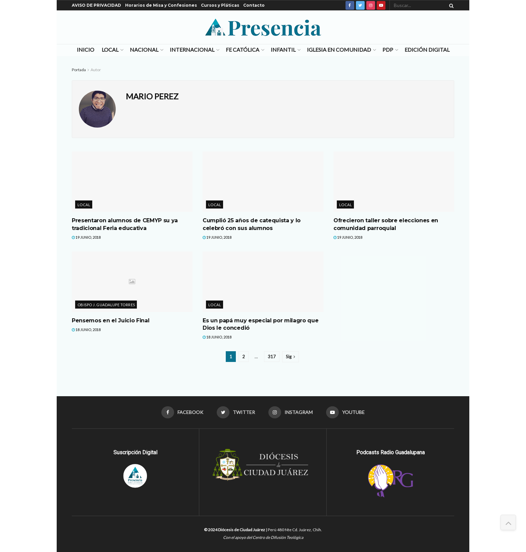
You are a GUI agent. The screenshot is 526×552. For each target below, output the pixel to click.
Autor (96, 69)
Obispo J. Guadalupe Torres (106, 305)
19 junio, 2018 (86, 237)
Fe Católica (242, 49)
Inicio (85, 49)
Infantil (283, 49)
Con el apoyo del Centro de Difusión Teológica (263, 537)
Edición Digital (427, 49)
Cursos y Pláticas (220, 5)
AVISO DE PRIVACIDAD (96, 5)
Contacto (254, 5)
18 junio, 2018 (86, 329)
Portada (79, 69)
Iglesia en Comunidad (339, 49)
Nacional (144, 49)
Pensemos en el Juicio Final (110, 320)
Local (110, 49)
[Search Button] (450, 5)
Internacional (192, 49)
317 (272, 356)
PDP (387, 49)
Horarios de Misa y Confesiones (161, 5)
